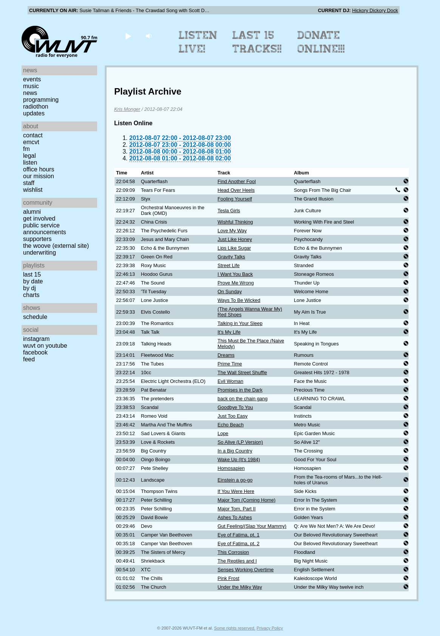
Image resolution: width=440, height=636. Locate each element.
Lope (223, 433)
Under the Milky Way (240, 587)
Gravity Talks (231, 257)
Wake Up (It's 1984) (239, 459)
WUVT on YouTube (45, 345)
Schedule (35, 317)
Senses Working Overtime (246, 569)
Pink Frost (229, 578)
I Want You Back (235, 274)
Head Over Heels (236, 190)
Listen (30, 162)
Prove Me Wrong (236, 283)
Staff (28, 183)
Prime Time (230, 364)
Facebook (35, 352)
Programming (41, 99)
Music (31, 86)
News (30, 93)
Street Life (229, 265)
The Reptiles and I (237, 561)
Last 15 (32, 274)
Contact (33, 135)
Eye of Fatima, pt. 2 (239, 543)
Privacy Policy (270, 628)
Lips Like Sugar (234, 248)
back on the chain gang (243, 398)
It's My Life (229, 332)
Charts (31, 295)
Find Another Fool (237, 181)
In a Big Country (235, 451)
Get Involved (39, 218)
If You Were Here (236, 491)
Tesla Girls (229, 210)
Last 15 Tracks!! (257, 42)
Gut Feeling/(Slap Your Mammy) (252, 526)
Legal (29, 155)
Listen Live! (198, 42)
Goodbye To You (235, 407)
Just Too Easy (233, 416)
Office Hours (38, 169)
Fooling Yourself (235, 199)
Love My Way (232, 230)
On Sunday (230, 291)
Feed (29, 359)
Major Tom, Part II (237, 509)
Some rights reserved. (234, 628)
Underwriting (39, 252)
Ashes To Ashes (235, 517)
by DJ (29, 288)
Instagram (36, 339)
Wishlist (33, 190)
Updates (34, 113)
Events (32, 79)
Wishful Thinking (235, 222)
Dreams (226, 355)
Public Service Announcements (44, 228)
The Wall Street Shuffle (242, 372)
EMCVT (31, 142)
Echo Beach (231, 425)
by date (33, 281)
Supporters (37, 239)
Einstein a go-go (235, 480)
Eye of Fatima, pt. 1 (239, 535)
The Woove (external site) (56, 246)
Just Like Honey (235, 239)
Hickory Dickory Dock (375, 10)
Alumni (32, 211)
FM (26, 149)
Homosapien (231, 468)
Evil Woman (230, 381)
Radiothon (35, 106)
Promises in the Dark (240, 390)
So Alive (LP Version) (240, 442)
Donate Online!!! (321, 42)
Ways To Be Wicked (239, 300)
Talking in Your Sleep (240, 323)
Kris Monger (127, 109)
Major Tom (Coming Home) (247, 500)
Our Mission (38, 176)
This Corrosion (233, 552)
